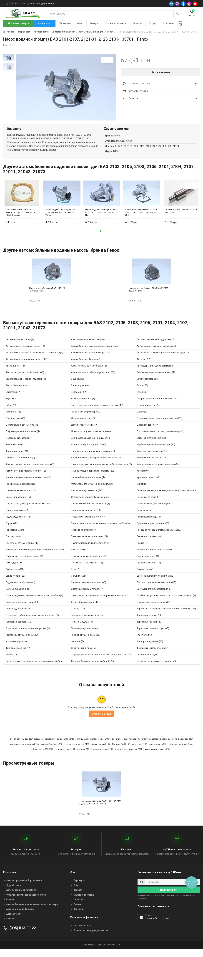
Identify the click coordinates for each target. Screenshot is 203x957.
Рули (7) (75, 575)
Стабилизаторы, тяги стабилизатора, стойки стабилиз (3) (166, 602)
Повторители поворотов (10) (86, 516)
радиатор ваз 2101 (158, 750)
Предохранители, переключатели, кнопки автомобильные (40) (102, 529)
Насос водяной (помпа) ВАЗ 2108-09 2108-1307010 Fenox (149, 295)
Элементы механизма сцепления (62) (156, 667)
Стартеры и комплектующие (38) (22, 608)
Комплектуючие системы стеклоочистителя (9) (30, 470)
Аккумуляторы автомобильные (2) (89, 372)
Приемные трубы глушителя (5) (153, 529)
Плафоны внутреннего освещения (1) (90, 510)
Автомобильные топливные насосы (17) (26, 365)
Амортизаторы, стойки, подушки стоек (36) (93, 378)
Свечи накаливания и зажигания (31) (156, 582)
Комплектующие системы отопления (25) (158, 470)
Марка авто (45, 23)
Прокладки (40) (13, 543)
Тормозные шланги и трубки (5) (153, 634)
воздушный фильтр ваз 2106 (126, 745)
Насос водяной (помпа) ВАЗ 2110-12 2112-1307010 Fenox (49, 295)
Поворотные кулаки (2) (17, 516)
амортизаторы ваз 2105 (77, 750)
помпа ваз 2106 (139, 750)
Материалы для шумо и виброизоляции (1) (93, 490)
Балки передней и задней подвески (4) (26, 385)
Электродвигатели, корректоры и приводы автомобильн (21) (37, 667)
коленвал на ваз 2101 (182, 745)
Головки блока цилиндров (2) (86, 418)
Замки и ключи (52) (15, 451)
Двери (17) (142, 418)
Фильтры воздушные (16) (150, 648)
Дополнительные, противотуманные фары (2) (160, 438)
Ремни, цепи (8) (14, 569)
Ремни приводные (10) (148, 562)
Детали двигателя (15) (83, 424)
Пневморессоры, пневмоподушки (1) (156, 510)
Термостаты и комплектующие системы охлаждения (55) (166, 615)
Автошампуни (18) (15, 372)
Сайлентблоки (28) (15, 582)
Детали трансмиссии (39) (84, 431)
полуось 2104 (83, 755)
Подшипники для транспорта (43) (88, 523)
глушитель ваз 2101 (65, 755)
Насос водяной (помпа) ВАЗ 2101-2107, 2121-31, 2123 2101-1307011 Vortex (61, 219)
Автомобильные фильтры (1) (86, 365)
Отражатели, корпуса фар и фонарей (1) (92, 503)
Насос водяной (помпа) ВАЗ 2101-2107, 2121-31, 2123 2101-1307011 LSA (141, 219)
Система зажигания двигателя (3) (88, 589)
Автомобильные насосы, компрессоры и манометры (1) (34, 359)
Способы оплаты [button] (160, 91)
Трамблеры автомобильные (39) (22, 641)
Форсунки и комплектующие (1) (153, 654)
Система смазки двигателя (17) (87, 595)
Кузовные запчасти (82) (149, 483)
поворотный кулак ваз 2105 (128, 755)
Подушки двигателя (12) (18, 523)
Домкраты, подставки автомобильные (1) (92, 438)
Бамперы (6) (77, 385)
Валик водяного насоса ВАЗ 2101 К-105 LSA (181, 217)
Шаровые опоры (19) (147, 661)
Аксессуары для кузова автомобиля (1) (157, 372)
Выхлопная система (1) (83, 405)
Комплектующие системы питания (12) (26, 477)
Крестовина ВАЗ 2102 (43, 755)
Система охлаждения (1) (18, 595)
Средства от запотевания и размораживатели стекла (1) (100, 602)
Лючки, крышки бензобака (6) (21, 490)
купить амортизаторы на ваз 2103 (93, 745)
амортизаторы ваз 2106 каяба (59, 745)
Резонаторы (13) (79, 556)
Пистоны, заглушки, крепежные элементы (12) (29, 510)
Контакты (168, 23)
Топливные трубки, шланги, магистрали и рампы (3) (32, 621)
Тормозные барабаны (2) (18, 628)
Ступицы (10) (78, 615)
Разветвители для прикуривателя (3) (90, 549)
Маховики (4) (143, 490)
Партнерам (65, 23)
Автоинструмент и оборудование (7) (156, 346)
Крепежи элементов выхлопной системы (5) (28, 483)
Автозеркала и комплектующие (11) (89, 346)
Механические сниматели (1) (21, 497)
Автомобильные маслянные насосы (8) (157, 352)
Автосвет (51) (144, 365)
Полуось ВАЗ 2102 (121, 750)
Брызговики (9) (13, 398)
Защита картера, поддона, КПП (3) (88, 451)
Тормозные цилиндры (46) (84, 634)
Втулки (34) (142, 398)
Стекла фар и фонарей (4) (84, 608)
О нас (80, 23)
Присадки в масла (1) (17, 536)
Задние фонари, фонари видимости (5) (91, 444)
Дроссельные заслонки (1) (19, 444)
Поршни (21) (12, 529)
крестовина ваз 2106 (103, 755)
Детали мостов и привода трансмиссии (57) (159, 424)
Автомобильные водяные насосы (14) (25, 352)
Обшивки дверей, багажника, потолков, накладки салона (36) (168, 497)
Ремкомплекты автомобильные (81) (24, 562)
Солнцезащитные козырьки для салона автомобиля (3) (34, 602)
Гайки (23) (11, 411)
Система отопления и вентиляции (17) (156, 589)
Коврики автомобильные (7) (20, 464)
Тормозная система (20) (149, 621)
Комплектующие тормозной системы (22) (92, 477)
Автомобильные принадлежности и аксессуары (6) (163, 359)
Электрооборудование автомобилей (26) (92, 667)
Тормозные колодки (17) (149, 628)
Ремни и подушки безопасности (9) (89, 562)
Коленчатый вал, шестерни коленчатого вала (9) (96, 464)
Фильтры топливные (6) (83, 654)
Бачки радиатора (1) (147, 385)
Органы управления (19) (18, 503)
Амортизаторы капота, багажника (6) (25, 378)
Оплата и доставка (115, 23)
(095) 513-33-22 (17, 3)
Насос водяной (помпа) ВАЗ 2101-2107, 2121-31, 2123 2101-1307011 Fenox (100, 808)
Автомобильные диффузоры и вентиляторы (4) (95, 352)
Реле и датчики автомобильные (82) (155, 556)
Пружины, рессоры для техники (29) (89, 543)
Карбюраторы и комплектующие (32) (156, 451)
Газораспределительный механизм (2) (157, 405)
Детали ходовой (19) (147, 431)
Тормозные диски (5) (82, 628)
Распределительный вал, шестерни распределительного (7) (37, 556)
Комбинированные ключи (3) (152, 464)
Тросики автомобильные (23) (86, 641)
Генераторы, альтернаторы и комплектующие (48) (97, 411)
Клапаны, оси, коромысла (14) (152, 457)
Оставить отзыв (101, 720)
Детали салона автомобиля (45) (22, 431)
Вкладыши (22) (79, 398)
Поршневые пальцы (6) (149, 523)
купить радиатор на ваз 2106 (156, 745)
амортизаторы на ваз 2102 (157, 755)
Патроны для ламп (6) (148, 503)
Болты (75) (142, 392)
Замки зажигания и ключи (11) (152, 444)
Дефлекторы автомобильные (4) (23, 438)
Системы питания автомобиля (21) (155, 595)
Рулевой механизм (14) (149, 569)
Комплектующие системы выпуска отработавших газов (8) (101, 470)
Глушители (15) (13, 418)
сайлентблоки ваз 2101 (52, 750)
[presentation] (104, 60)
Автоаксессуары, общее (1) (20, 346)
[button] (100, 237)
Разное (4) (142, 549)
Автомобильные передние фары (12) (90, 359)
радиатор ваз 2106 (101, 750)
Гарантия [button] (160, 98)
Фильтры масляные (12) (18, 654)
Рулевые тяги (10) (15, 575)
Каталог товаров (18, 23)
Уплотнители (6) (145, 641)
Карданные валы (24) (17, 457)
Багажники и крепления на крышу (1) (156, 378)
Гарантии (137, 23)
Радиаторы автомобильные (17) (22, 549)
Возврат (94, 23)
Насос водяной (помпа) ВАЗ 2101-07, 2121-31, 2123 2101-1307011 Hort (101, 219)
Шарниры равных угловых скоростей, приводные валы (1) (101, 661)
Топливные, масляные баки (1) (87, 621)
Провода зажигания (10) (83, 536)
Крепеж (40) (143, 477)
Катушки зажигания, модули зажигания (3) (93, 457)
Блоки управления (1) (82, 392)
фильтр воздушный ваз (181, 750)
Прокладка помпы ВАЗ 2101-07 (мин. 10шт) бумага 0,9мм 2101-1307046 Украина (20, 219)
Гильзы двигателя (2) (148, 411)
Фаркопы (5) (77, 648)
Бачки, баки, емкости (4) (18, 392)
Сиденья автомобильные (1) (20, 589)
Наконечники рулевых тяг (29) (86, 497)
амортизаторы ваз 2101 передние (26, 745)
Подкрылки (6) (144, 516)
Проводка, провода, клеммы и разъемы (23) (159, 536)
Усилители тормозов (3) (18, 648)
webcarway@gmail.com (43, 3)
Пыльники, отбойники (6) (149, 543)
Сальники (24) (78, 582)
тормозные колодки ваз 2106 (24, 750)
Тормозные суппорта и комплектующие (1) (28, 634)
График (153, 23)
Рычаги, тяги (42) (145, 575)
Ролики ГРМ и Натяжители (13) (87, 569)
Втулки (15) (11, 405)
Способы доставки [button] (160, 83)
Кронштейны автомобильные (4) (88, 483)
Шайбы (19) (12, 661)
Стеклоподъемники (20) (18, 615)
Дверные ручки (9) (15, 424)
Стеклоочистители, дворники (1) (153, 608)
